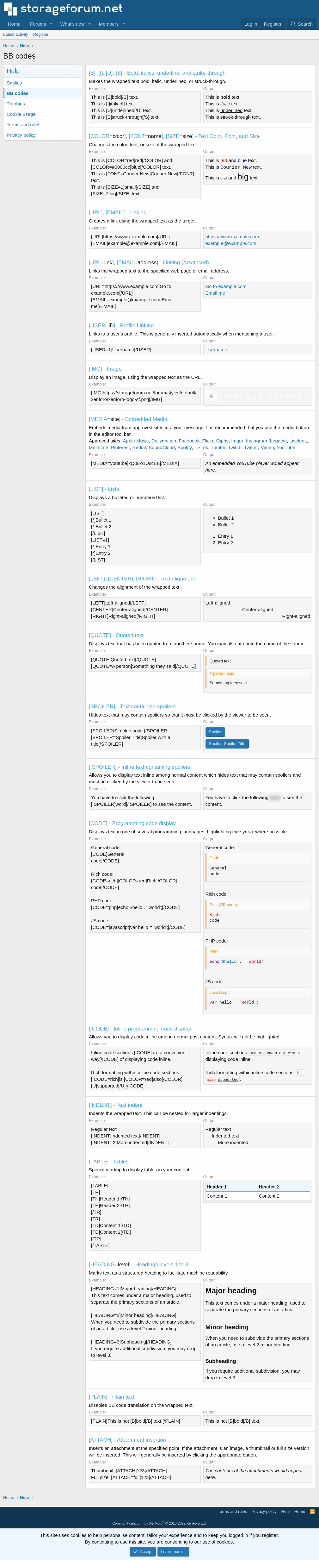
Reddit (139, 447)
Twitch (235, 447)
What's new (72, 24)
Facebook (189, 440)
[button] (51, 24)
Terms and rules (23, 124)
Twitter (251, 447)
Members (109, 24)
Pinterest (120, 447)
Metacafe (98, 447)
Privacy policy (21, 135)
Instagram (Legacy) (266, 440)
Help (285, 1511)
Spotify (184, 447)
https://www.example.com (232, 236)
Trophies (16, 103)
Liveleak (298, 440)
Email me (215, 293)
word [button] (275, 797)
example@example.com (231, 243)
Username (216, 349)
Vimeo (267, 447)
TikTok (201, 447)
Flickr (208, 440)
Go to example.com (226, 286)
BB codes (17, 93)
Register (40, 34)
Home (14, 24)
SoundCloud (162, 447)
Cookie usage (21, 114)
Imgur (237, 440)
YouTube (286, 447)
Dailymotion (163, 440)
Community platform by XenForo (160, 1523)
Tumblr (218, 447)
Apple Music (136, 440)
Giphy (222, 440)
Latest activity (15, 34)
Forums (38, 24)
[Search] (301, 24)
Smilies (14, 82)
